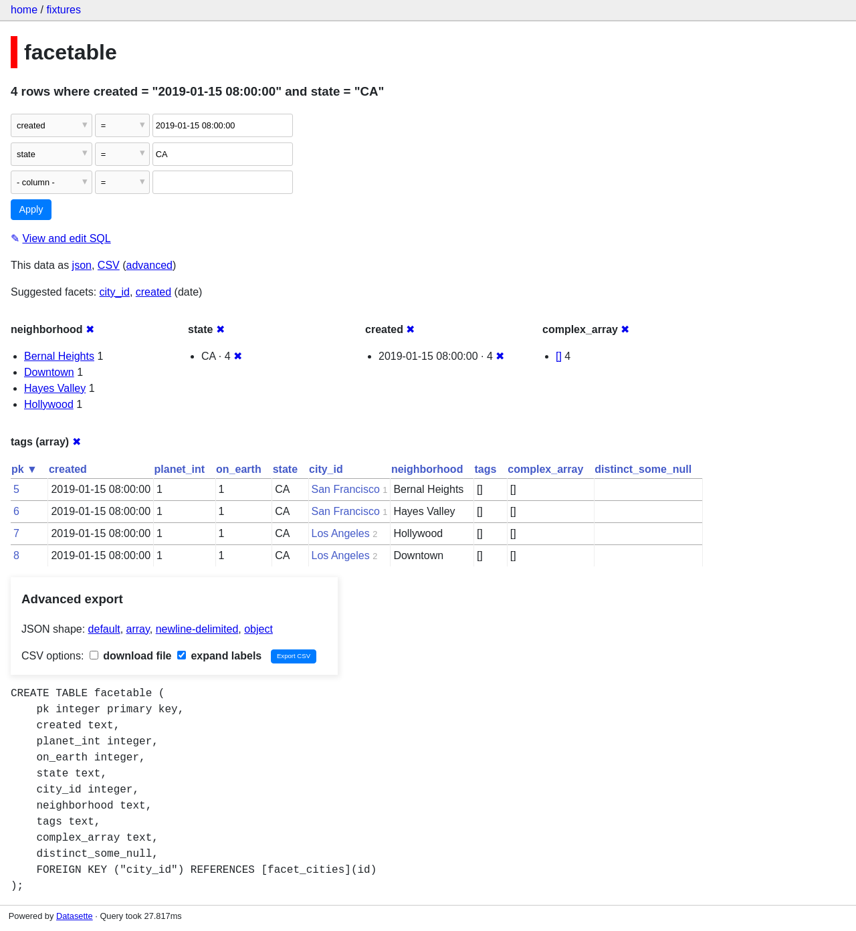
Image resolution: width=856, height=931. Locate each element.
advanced (149, 265)
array (138, 629)
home (24, 9)
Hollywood (49, 404)
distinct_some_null (643, 469)
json (82, 265)
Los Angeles (341, 533)
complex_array (545, 469)
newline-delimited (197, 629)
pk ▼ (24, 469)
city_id (115, 292)
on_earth (238, 469)
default (104, 629)
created (153, 292)
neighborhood (427, 469)
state (285, 469)
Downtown (49, 372)
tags (485, 469)
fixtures (63, 9)
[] (559, 356)
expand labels (219, 655)
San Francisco (346, 489)
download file (131, 655)
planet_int (179, 469)
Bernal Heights (59, 356)
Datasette (74, 916)
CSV (109, 265)
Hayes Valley (55, 388)
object (258, 629)
